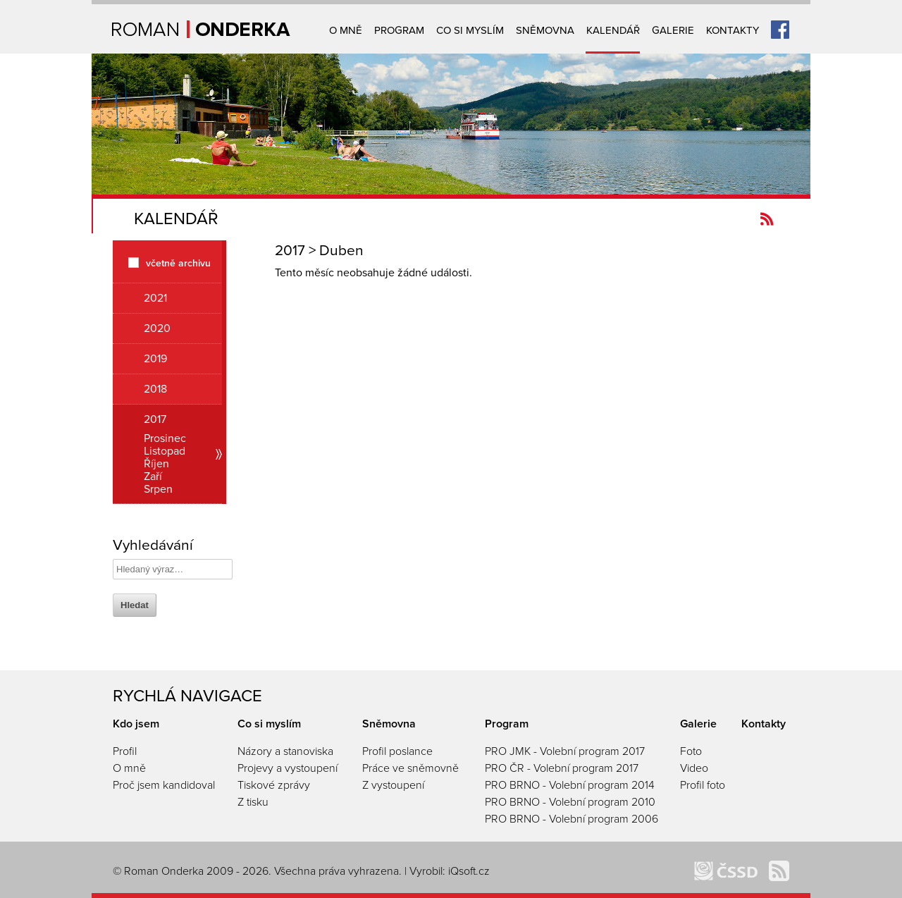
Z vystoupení (393, 785)
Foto (691, 751)
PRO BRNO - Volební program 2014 (570, 785)
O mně (345, 30)
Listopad (164, 451)
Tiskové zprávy (273, 785)
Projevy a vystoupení (287, 768)
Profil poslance (397, 751)
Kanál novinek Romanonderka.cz (767, 219)
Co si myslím (470, 30)
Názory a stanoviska (285, 751)
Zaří (153, 476)
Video (694, 768)
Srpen (158, 489)
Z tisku (252, 802)
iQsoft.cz (469, 871)
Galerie (673, 30)
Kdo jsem (136, 724)
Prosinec (165, 438)
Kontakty (732, 30)
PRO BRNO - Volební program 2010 (570, 802)
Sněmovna (545, 30)
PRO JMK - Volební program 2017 (565, 751)
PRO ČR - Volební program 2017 (561, 768)
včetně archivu (178, 262)
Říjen (156, 464)
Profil (125, 751)
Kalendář (613, 30)
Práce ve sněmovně (410, 768)
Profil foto (702, 785)
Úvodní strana (201, 29)
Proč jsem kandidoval (164, 785)
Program (399, 30)
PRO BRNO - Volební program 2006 (571, 819)
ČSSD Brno (726, 871)
